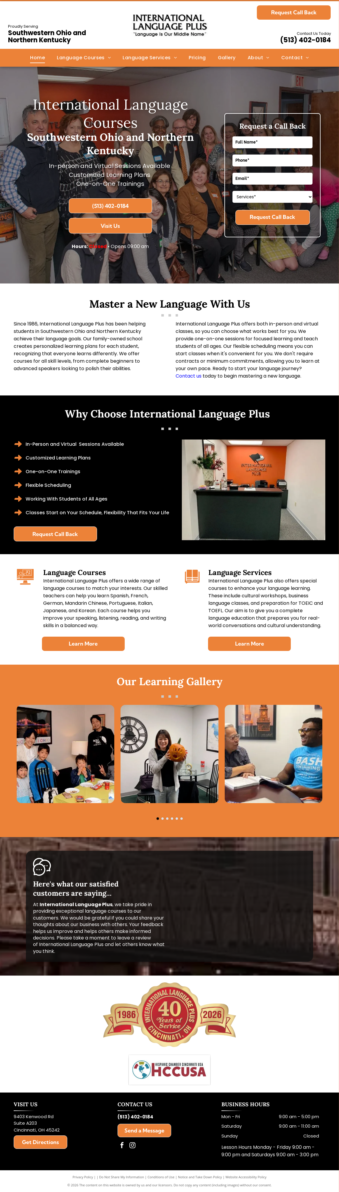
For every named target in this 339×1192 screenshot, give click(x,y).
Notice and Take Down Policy (200, 1177)
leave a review (134, 937)
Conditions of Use (161, 1177)
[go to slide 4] (172, 818)
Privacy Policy (83, 1177)
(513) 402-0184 (305, 40)
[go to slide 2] (162, 818)
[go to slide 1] (158, 818)
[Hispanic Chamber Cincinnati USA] (169, 1070)
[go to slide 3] (167, 818)
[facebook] (122, 1146)
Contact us (188, 376)
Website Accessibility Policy (245, 1177)
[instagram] (132, 1146)
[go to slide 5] (177, 818)
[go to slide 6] (181, 818)
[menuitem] (37, 58)
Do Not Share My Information (121, 1177)
